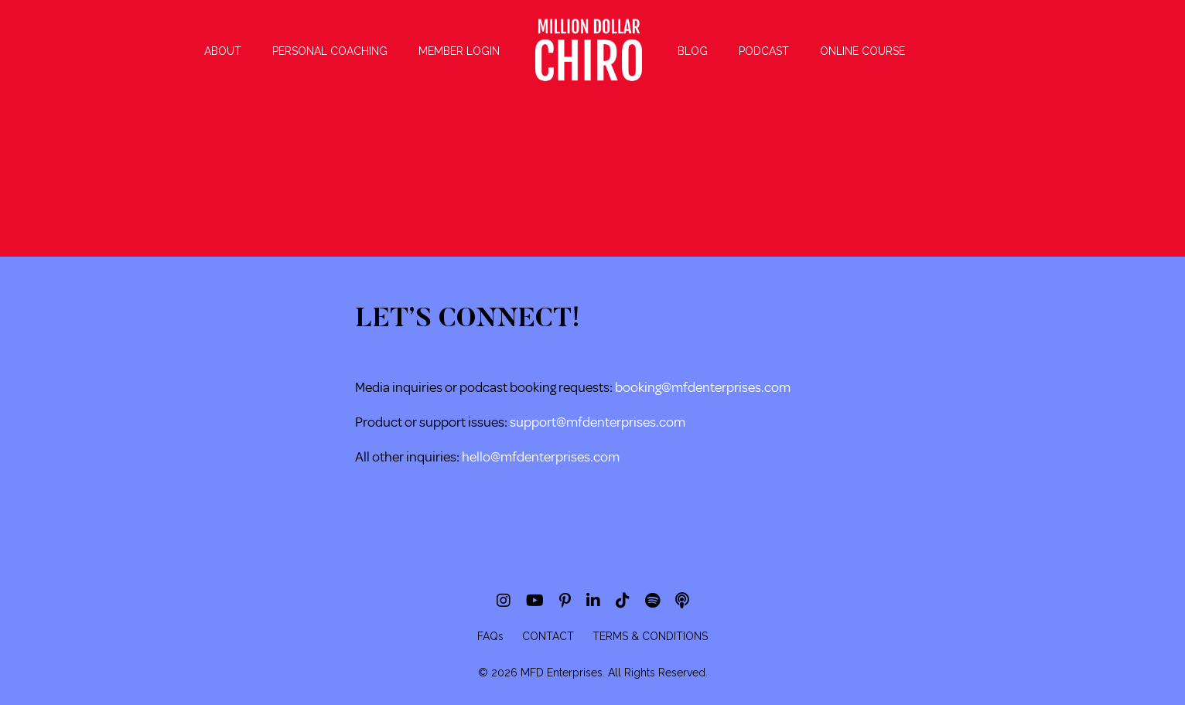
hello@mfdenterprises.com (541, 456)
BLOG (693, 51)
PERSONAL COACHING (330, 51)
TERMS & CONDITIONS (650, 636)
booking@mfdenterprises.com (703, 387)
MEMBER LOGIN (459, 51)
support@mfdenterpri (573, 422)
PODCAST (764, 51)
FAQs (490, 636)
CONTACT (548, 636)
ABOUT (222, 51)
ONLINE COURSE (862, 51)
